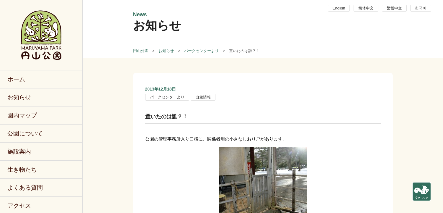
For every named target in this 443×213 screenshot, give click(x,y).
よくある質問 (25, 187)
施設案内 (19, 151)
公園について (25, 133)
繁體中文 (394, 8)
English (339, 8)
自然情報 (203, 97)
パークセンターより (167, 97)
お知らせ (19, 97)
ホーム (16, 79)
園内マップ (22, 115)
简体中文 (366, 8)
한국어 (420, 8)
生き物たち (22, 169)
